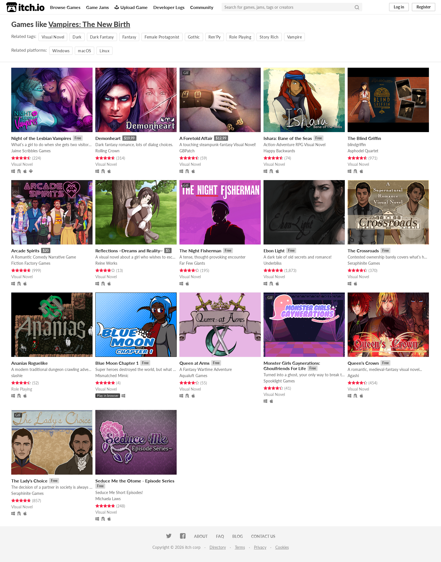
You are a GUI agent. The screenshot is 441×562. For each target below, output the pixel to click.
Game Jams (97, 7)
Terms (240, 547)
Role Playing (240, 37)
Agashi (353, 375)
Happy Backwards (279, 150)
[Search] (357, 7)
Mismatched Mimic (112, 375)
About (201, 536)
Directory (218, 547)
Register (424, 6)
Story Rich (269, 37)
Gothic (194, 37)
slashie (16, 375)
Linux (104, 50)
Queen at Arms (194, 363)
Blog (237, 536)
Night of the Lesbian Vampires (41, 138)
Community (201, 7)
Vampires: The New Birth (89, 24)
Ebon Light (274, 250)
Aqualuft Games (193, 375)
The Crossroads (363, 250)
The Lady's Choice (29, 480)
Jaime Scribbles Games (31, 150)
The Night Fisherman (200, 250)
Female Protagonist (162, 37)
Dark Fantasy (102, 37)
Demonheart (108, 138)
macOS (84, 50)
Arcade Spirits (25, 250)
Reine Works (106, 263)
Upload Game (131, 7)
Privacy (260, 547)
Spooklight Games (279, 381)
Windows (60, 50)
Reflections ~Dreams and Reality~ (129, 250)
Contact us (263, 536)
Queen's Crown (363, 363)
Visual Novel (53, 37)
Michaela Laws (108, 498)
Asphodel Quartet (363, 150)
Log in (399, 6)
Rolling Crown (107, 150)
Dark (77, 37)
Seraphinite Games (364, 263)
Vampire (294, 37)
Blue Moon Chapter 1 (117, 363)
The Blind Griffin (364, 138)
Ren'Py (214, 37)
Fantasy (129, 37)
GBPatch (187, 150)
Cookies (282, 547)
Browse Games (65, 7)
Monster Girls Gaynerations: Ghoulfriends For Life (292, 365)
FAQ (220, 536)
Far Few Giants (192, 263)
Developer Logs (168, 7)
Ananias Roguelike (29, 363)
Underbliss (273, 263)
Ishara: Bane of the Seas (288, 138)
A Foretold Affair (195, 138)
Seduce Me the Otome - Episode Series (134, 480)
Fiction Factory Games (30, 263)
